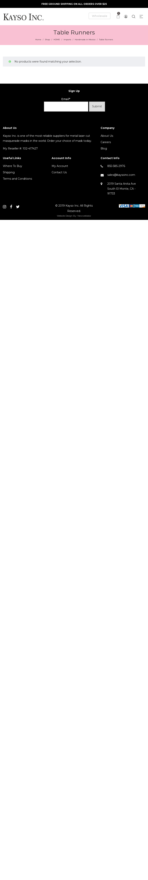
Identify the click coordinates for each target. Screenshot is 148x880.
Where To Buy (12, 166)
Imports (67, 39)
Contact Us (59, 172)
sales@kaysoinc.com (121, 175)
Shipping (9, 172)
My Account (60, 166)
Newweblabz (84, 215)
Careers (106, 142)
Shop (47, 39)
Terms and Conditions (17, 178)
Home (38, 39)
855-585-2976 (116, 166)
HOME (57, 39)
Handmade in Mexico (85, 39)
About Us (107, 136)
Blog (104, 148)
